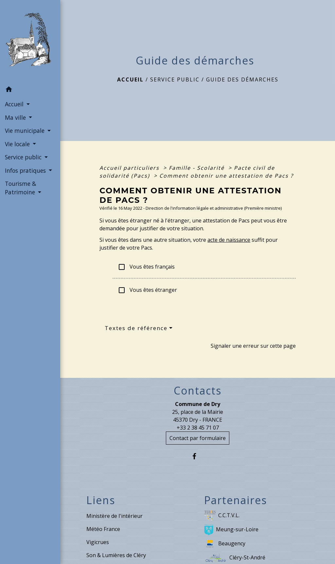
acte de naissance (228, 239)
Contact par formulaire (197, 438)
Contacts (197, 390)
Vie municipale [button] (25, 130)
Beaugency (224, 544)
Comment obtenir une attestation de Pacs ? (226, 175)
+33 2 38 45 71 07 (198, 427)
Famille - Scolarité (197, 167)
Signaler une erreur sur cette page (253, 345)
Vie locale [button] (18, 144)
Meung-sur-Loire (231, 530)
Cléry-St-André (234, 558)
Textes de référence (136, 328)
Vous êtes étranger (147, 290)
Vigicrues (97, 542)
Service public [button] (24, 157)
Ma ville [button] (16, 117)
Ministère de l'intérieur (114, 516)
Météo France (103, 529)
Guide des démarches (242, 79)
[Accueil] (30, 41)
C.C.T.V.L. (221, 515)
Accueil (130, 79)
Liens (100, 500)
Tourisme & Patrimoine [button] (21, 188)
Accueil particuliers (130, 167)
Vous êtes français (146, 267)
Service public (175, 79)
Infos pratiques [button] (26, 170)
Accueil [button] (15, 104)
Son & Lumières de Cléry (116, 555)
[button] (30, 90)
